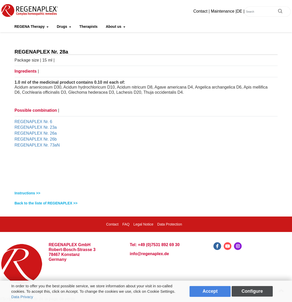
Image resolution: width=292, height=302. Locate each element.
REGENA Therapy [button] (30, 26)
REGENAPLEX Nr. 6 (33, 121)
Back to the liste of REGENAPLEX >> (46, 203)
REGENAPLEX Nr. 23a (36, 127)
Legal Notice (143, 224)
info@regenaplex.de (149, 254)
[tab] (146, 193)
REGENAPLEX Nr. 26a (36, 133)
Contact (200, 11)
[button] (146, 193)
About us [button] (114, 26)
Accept (210, 291)
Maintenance (222, 11)
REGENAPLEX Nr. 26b (36, 139)
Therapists (88, 26)
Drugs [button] (62, 26)
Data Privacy (22, 297)
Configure (252, 291)
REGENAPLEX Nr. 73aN (37, 145)
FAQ (125, 224)
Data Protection (169, 224)
